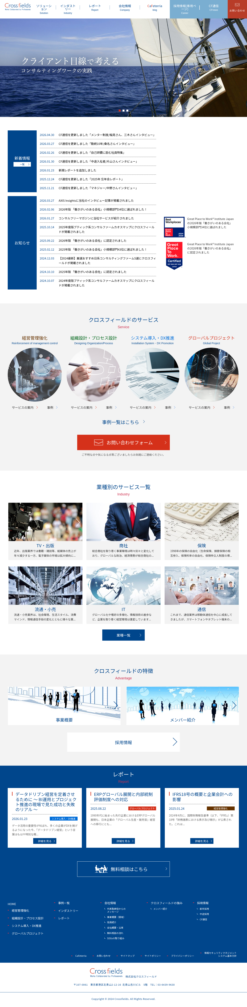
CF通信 (214, 7)
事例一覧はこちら (120, 422)
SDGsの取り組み (115, 938)
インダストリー (68, 8)
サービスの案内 (22, 407)
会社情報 (125, 7)
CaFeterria (80, 955)
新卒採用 (204, 908)
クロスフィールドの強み (167, 903)
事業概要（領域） (116, 917)
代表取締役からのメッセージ (116, 910)
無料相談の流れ (115, 933)
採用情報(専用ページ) (185, 8)
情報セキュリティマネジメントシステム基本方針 (220, 954)
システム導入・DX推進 (64, 818)
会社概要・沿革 (115, 927)
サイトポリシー (153, 955)
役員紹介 (111, 922)
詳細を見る (45, 841)
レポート (95, 7)
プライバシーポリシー (182, 955)
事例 (50, 407)
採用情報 (203, 903)
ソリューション (44, 8)
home (12, 904)
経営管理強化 (221, 808)
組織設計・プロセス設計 (28, 918)
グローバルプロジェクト (142, 808)
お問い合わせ (104, 955)
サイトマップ (127, 955)
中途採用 (204, 914)
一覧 (22, 164)
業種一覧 (123, 635)
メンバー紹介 (160, 908)
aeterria (155, 7)
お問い (237, 10)
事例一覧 (64, 903)
